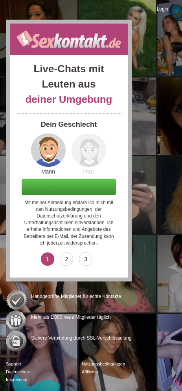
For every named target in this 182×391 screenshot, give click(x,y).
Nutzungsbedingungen (68, 209)
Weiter (69, 186)
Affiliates (90, 371)
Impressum (16, 379)
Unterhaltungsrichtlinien (49, 222)
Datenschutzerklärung (60, 216)
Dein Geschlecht (69, 124)
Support (13, 364)
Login (162, 9)
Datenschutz (18, 371)
